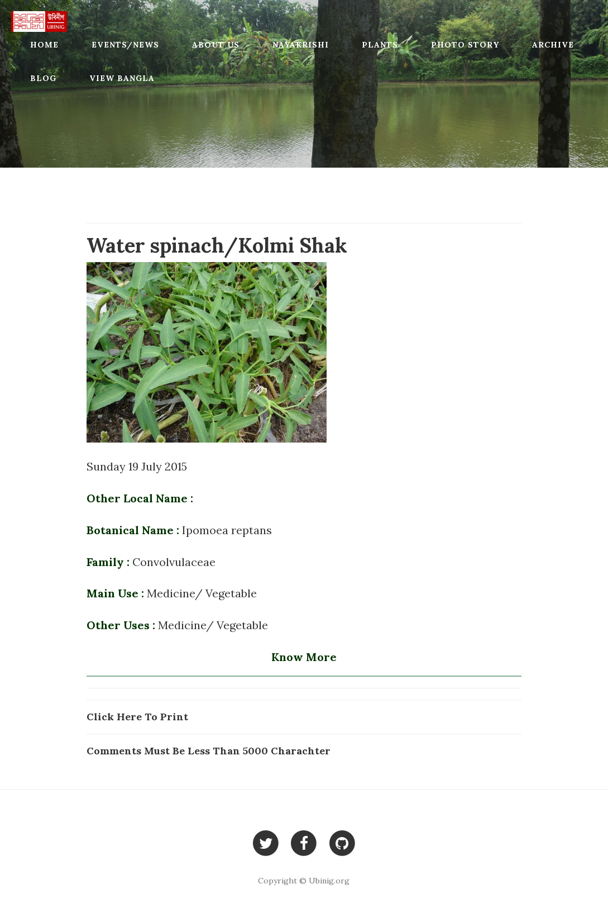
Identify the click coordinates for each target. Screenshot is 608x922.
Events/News (125, 45)
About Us (216, 45)
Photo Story (465, 45)
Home (44, 45)
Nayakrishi (300, 45)
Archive (553, 45)
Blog (43, 78)
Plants (380, 45)
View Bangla (122, 78)
